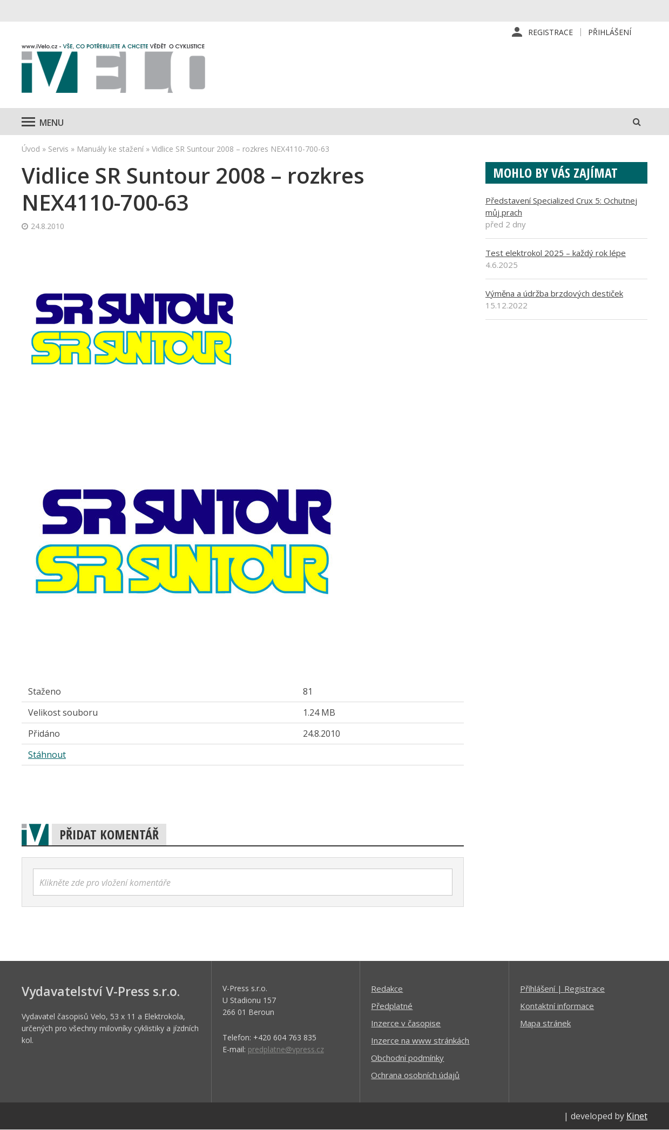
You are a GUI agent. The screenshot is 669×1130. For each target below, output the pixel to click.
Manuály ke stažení (110, 149)
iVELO (113, 70)
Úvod (31, 149)
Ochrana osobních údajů (415, 1075)
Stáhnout (47, 755)
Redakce (387, 988)
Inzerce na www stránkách (420, 1040)
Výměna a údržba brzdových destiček (554, 293)
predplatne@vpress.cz (286, 1049)
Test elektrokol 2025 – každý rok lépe (555, 252)
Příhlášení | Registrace (562, 988)
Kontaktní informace (557, 1005)
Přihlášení (609, 32)
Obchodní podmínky (407, 1057)
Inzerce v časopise (406, 1023)
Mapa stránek (545, 1023)
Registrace (550, 32)
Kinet (636, 1116)
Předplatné (392, 1005)
